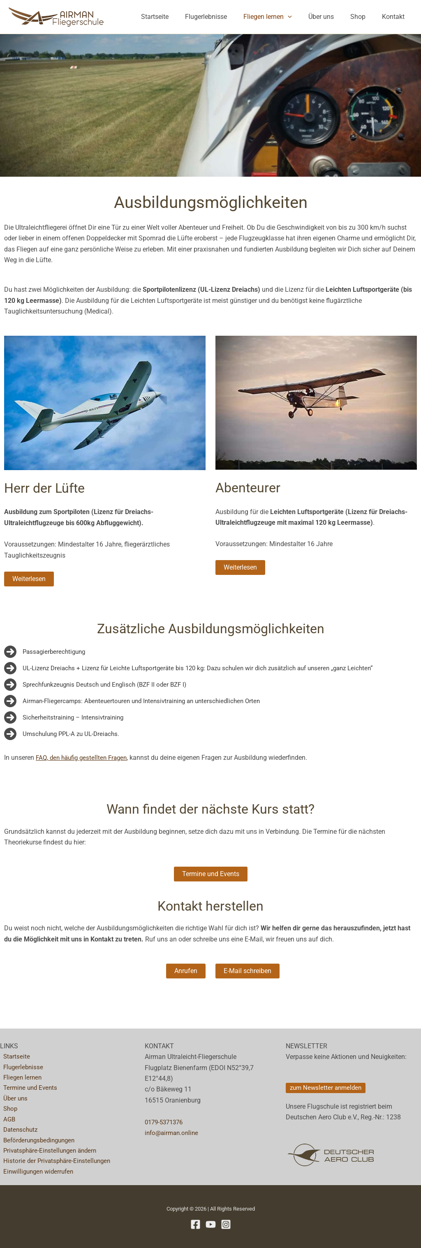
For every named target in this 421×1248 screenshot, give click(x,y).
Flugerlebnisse (221, 17)
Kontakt (395, 17)
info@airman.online (173, 1128)
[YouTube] (211, 1224)
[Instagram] (226, 1224)
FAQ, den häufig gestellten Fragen (84, 757)
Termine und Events (28, 1085)
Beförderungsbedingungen (38, 1139)
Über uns (329, 17)
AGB (6, 1117)
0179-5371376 (166, 1117)
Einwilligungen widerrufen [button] (37, 1171)
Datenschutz (18, 1128)
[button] (299, 17)
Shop (362, 17)
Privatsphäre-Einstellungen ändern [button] (49, 1149)
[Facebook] (195, 1224)
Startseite (173, 17)
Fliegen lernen (279, 17)
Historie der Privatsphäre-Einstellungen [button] (56, 1160)
